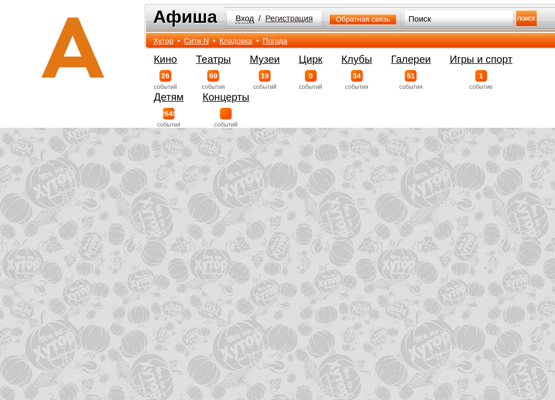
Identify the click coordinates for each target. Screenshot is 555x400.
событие (480, 80)
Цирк (310, 59)
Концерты (226, 97)
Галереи (411, 59)
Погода (275, 41)
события (213, 80)
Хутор (163, 41)
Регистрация (289, 18)
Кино (165, 59)
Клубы (356, 59)
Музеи (265, 59)
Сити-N (196, 41)
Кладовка (236, 41)
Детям (169, 97)
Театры (213, 59)
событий (165, 80)
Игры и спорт (481, 59)
